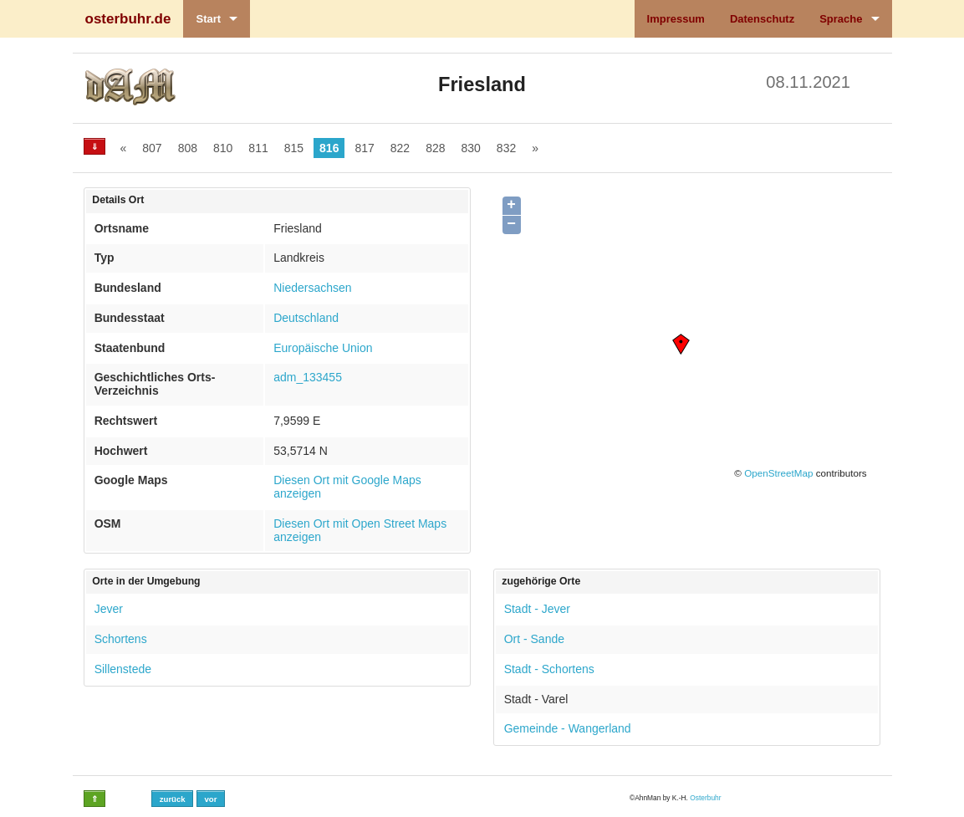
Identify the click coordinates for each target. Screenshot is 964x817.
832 (506, 148)
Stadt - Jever (537, 608)
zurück (173, 799)
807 (151, 148)
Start (208, 19)
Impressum (676, 19)
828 (435, 148)
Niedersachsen (312, 287)
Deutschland (306, 317)
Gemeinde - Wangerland (567, 728)
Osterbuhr (705, 798)
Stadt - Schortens (549, 669)
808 (187, 148)
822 (400, 148)
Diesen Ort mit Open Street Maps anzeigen (359, 530)
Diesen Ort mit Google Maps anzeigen (347, 486)
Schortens (120, 639)
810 (222, 148)
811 (258, 148)
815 (293, 148)
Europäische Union (322, 348)
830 (471, 148)
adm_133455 (307, 377)
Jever (108, 608)
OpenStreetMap (778, 472)
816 (329, 148)
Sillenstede (123, 669)
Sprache (840, 19)
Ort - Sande (534, 639)
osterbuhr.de (128, 19)
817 (364, 148)
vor (210, 799)
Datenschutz (762, 19)
